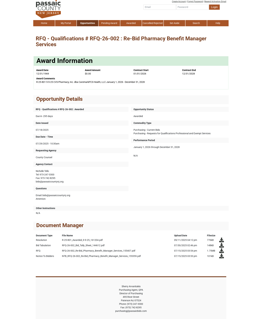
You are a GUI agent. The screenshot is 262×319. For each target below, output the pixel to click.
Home (44, 23)
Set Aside (174, 23)
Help (218, 23)
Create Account (179, 1)
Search (196, 23)
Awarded (131, 23)
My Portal (66, 23)
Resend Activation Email (215, 1)
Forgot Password (195, 1)
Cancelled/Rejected (153, 23)
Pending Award (109, 23)
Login (214, 7)
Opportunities (87, 23)
